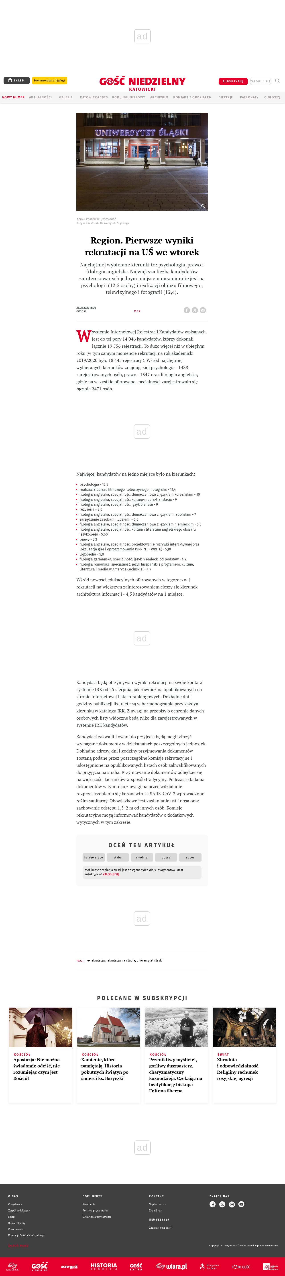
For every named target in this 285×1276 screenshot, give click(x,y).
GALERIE (66, 97)
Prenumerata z (49, 80)
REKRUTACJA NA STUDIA (120, 960)
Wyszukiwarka (277, 81)
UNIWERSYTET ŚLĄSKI (150, 960)
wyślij (204, 308)
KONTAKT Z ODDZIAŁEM (192, 97)
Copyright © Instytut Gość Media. (228, 1245)
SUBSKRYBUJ (233, 81)
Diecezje (225, 97)
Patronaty (249, 97)
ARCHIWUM (159, 97)
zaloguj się (260, 81)
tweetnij (196, 308)
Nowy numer (13, 97)
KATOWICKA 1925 (94, 97)
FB (188, 308)
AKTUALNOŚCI (40, 97)
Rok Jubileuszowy (128, 97)
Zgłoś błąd (18, 1245)
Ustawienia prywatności (97, 1216)
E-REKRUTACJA (96, 960)
